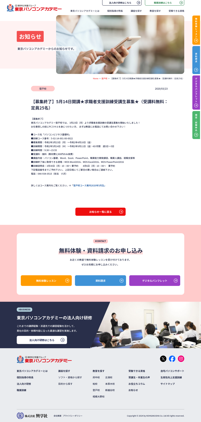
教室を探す (155, 10)
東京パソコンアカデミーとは (84, 10)
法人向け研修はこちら (120, 2)
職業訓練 (21, 390)
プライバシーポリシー (72, 415)
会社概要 (57, 415)
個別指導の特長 (115, 10)
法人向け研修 (24, 383)
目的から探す (65, 383)
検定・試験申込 (196, 122)
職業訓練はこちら (163, 2)
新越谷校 (110, 390)
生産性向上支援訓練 (171, 377)
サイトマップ (168, 383)
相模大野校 (99, 396)
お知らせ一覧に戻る (100, 212)
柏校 (95, 383)
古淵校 (108, 377)
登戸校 (104, 78)
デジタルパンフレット (154, 280)
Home (95, 78)
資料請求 (100, 280)
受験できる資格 (176, 10)
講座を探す (136, 10)
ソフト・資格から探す (70, 377)
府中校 (96, 377)
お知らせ (133, 390)
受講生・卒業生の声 (139, 377)
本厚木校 (110, 383)
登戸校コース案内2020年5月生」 (89, 185)
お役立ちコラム (137, 383)
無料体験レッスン (46, 280)
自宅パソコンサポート (172, 371)
